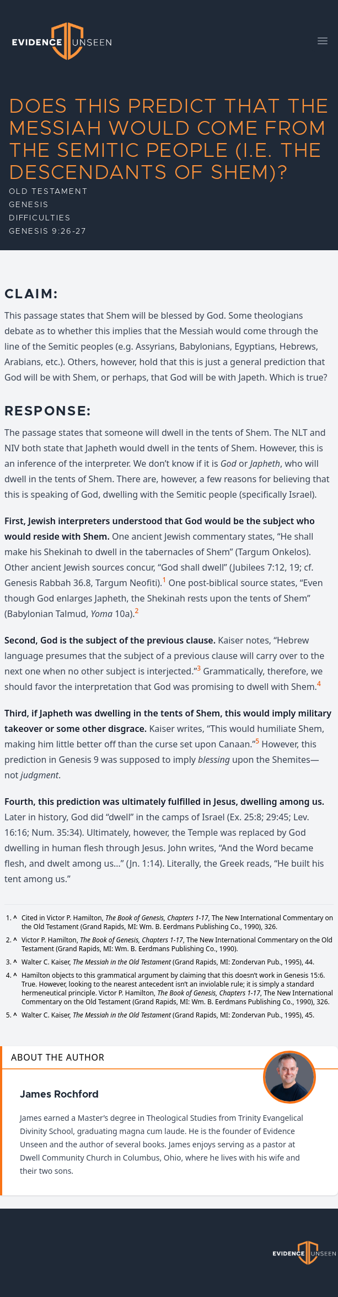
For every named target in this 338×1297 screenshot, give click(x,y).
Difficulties (40, 218)
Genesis (29, 205)
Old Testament (48, 192)
